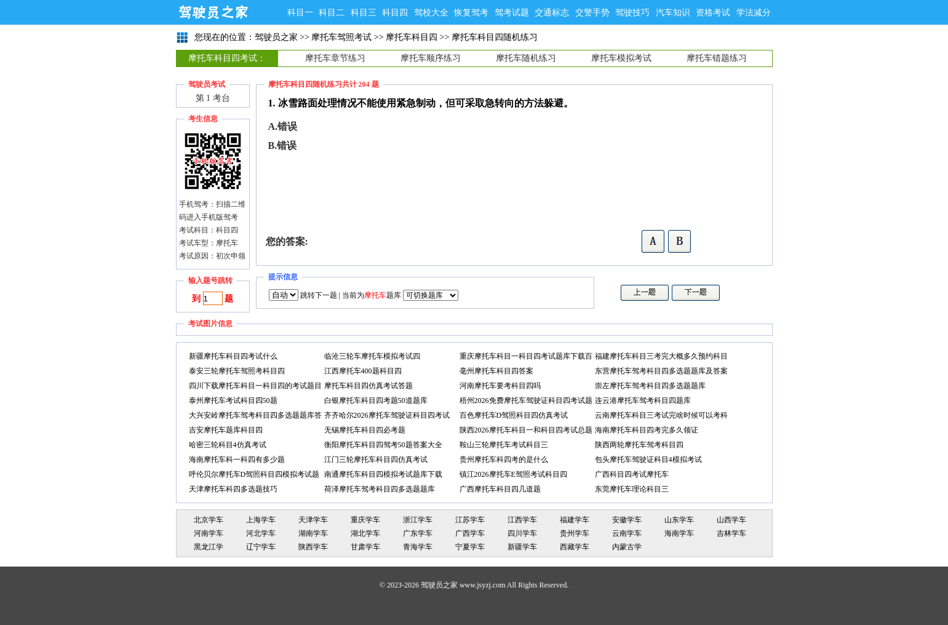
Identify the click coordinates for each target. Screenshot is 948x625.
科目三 (363, 12)
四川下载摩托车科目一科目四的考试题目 (255, 385)
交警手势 (592, 12)
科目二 (332, 12)
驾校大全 (431, 12)
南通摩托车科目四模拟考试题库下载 (383, 474)
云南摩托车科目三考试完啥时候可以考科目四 (661, 417)
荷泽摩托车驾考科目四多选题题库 (379, 489)
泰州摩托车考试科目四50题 (233, 400)
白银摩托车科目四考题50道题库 (376, 400)
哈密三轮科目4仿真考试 (227, 444)
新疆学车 (522, 547)
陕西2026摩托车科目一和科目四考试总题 (526, 430)
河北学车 (261, 533)
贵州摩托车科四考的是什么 (504, 459)
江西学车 (522, 520)
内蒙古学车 (627, 548)
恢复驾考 (471, 12)
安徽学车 (627, 520)
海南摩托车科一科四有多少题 (237, 459)
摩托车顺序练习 (430, 58)
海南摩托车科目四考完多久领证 (646, 430)
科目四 (395, 12)
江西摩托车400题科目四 (363, 371)
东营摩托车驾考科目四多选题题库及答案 (661, 371)
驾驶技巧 (632, 12)
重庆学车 (365, 520)
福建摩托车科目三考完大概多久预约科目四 (661, 358)
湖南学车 (313, 533)
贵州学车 (574, 533)
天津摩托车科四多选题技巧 (233, 489)
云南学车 (627, 533)
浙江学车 (417, 520)
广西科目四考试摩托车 (632, 474)
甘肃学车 (365, 547)
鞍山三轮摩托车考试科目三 (504, 444)
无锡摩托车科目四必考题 (364, 430)
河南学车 (208, 533)
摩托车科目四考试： (227, 58)
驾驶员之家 (213, 12)
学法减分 (753, 12)
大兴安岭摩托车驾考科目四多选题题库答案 (255, 417)
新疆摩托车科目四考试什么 (233, 356)
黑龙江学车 (208, 548)
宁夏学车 (470, 547)
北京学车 (208, 520)
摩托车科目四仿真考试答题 (368, 385)
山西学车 (731, 520)
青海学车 (417, 547)
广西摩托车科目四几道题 (500, 489)
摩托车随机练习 (526, 58)
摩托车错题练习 (717, 58)
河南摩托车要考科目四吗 (500, 385)
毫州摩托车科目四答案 (496, 371)
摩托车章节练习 (335, 58)
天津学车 (313, 520)
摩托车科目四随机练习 (495, 37)
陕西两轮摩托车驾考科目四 (639, 444)
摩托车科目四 (411, 37)
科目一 (300, 12)
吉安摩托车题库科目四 (226, 430)
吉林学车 (731, 533)
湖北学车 (365, 533)
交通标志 (552, 12)
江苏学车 (470, 520)
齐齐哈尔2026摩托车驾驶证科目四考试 (387, 415)
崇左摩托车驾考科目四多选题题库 (650, 385)
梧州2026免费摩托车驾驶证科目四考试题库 (526, 402)
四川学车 (522, 533)
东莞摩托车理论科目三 (632, 489)
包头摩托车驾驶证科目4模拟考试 (648, 459)
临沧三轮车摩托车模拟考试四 (372, 356)
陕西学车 (313, 547)
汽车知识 (673, 12)
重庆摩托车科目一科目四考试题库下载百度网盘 (526, 358)
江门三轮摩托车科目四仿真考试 (376, 459)
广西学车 (470, 533)
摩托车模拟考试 (621, 58)
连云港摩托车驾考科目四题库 (643, 400)
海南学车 (679, 533)
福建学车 (574, 520)
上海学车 (261, 520)
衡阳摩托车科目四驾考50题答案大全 (383, 444)
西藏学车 (574, 547)
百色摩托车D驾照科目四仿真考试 (514, 415)
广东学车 (417, 533)
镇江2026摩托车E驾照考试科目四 (513, 474)
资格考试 (713, 12)
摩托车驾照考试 (341, 37)
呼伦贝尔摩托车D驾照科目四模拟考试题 (254, 474)
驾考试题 (512, 12)
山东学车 (679, 520)
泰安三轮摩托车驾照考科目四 (237, 371)
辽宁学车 (261, 547)
